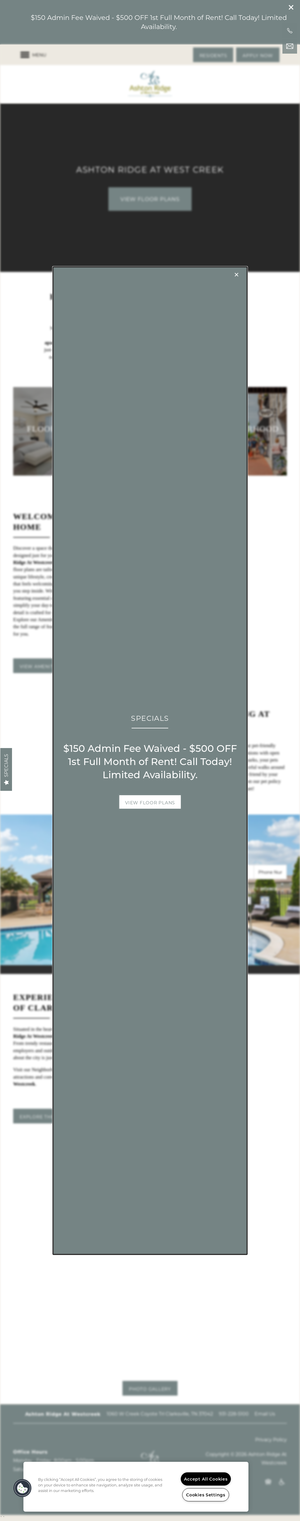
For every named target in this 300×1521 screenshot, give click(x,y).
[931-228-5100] (289, 30)
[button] (150, 802)
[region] (135, 1487)
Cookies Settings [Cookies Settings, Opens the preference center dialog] (205, 1495)
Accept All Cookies (206, 1479)
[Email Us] (289, 46)
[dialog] (150, 760)
